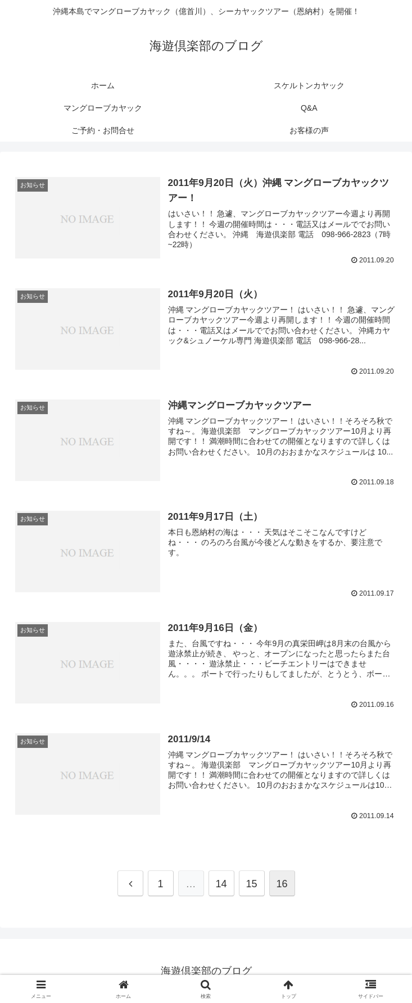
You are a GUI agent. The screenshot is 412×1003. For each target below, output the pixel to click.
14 (221, 883)
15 (251, 883)
